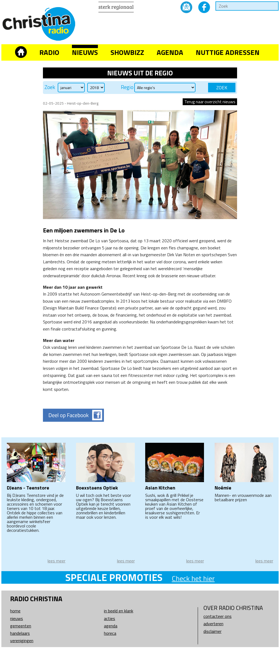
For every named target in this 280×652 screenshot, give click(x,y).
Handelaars (20, 633)
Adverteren (213, 623)
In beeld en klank (118, 610)
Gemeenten (20, 626)
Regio (127, 87)
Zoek (50, 87)
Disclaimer (212, 631)
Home (15, 610)
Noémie (223, 487)
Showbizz (127, 52)
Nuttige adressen (227, 52)
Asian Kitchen (160, 487)
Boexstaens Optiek (97, 487)
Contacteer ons (217, 616)
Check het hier (193, 578)
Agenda (170, 52)
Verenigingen (21, 640)
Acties (109, 618)
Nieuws (85, 52)
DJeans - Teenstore (28, 487)
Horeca (110, 633)
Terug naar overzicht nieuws (209, 101)
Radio (49, 52)
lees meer (56, 560)
